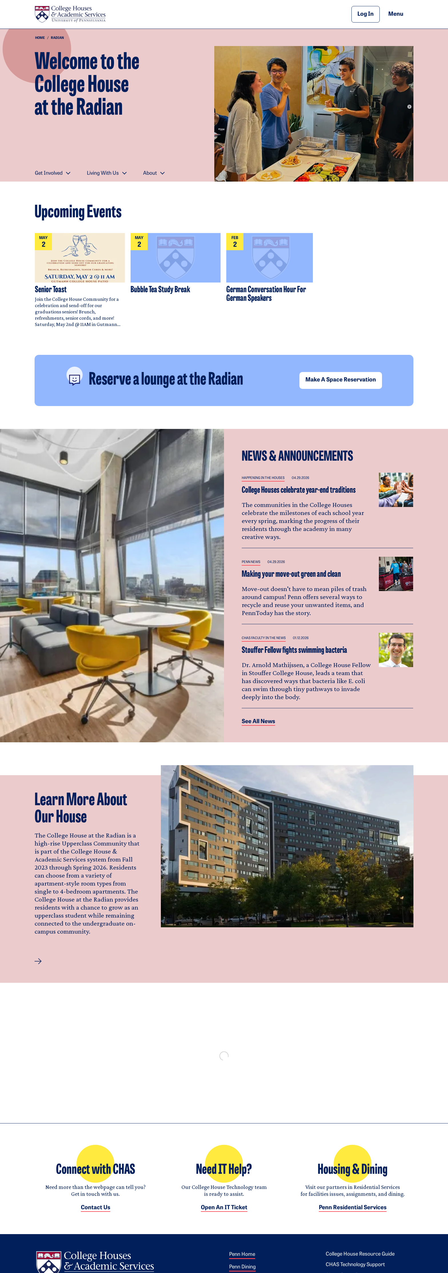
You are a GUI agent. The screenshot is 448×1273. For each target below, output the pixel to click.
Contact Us (95, 1213)
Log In (365, 14)
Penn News (251, 562)
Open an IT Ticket (224, 1213)
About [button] (150, 173)
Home (40, 38)
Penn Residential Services (353, 1213)
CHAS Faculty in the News (264, 638)
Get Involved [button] (49, 173)
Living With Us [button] (103, 173)
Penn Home (242, 1260)
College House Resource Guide (360, 1260)
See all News (258, 722)
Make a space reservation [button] (340, 380)
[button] (38, 961)
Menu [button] (400, 14)
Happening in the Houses (263, 478)
